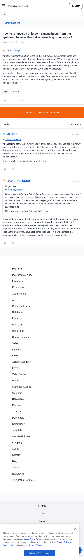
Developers (18, 417)
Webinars (17, 393)
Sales (15, 343)
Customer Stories (21, 386)
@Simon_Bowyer (13, 139)
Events (15, 368)
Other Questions (12, 22)
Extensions (18, 287)
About (15, 448)
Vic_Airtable (12, 133)
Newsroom (18, 473)
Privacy (42, 529)
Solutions (17, 312)
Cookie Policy (29, 550)
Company (17, 442)
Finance (16, 349)
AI (13, 300)
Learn (15, 355)
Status (15, 467)
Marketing (17, 324)
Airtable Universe (21, 436)
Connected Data (21, 306)
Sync (6, 91)
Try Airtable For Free (23, 480)
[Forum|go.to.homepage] (18, 5)
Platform (17, 268)
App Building (19, 293)
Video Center (19, 374)
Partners (16, 405)
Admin (15, 91)
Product (16, 318)
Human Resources (22, 337)
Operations (18, 330)
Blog (14, 461)
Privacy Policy (63, 553)
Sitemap (42, 521)
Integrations (18, 281)
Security (42, 505)
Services (16, 411)
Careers (16, 455)
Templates (17, 430)
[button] (3, 6)
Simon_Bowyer (14, 50)
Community (18, 424)
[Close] (75, 539)
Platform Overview (22, 275)
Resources (18, 399)
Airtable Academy (21, 361)
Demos (16, 380)
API (42, 513)
